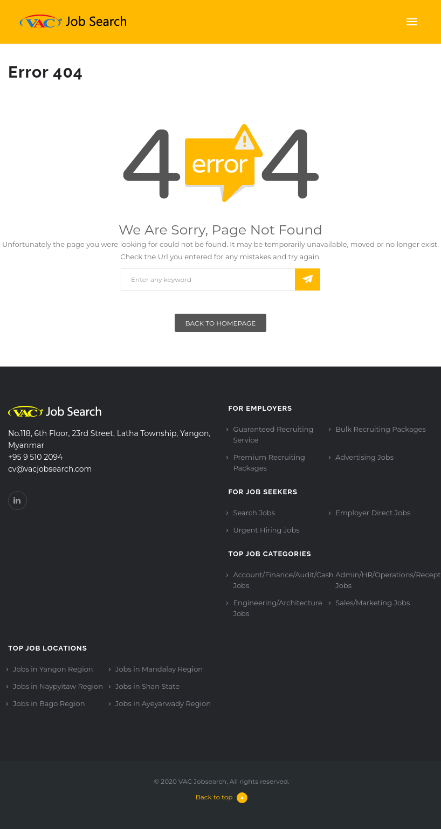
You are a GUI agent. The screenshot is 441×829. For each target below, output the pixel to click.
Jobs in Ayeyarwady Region (163, 703)
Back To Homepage (220, 323)
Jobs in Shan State (147, 686)
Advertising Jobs (364, 457)
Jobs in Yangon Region (53, 669)
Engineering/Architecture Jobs (277, 608)
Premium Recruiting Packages (269, 462)
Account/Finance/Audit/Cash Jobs (283, 580)
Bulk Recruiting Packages (380, 429)
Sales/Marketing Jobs (372, 602)
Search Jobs (254, 512)
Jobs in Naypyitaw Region (58, 686)
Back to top (222, 797)
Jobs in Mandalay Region (159, 669)
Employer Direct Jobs (372, 512)
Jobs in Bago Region (49, 703)
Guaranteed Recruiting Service (273, 434)
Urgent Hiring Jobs (266, 530)
